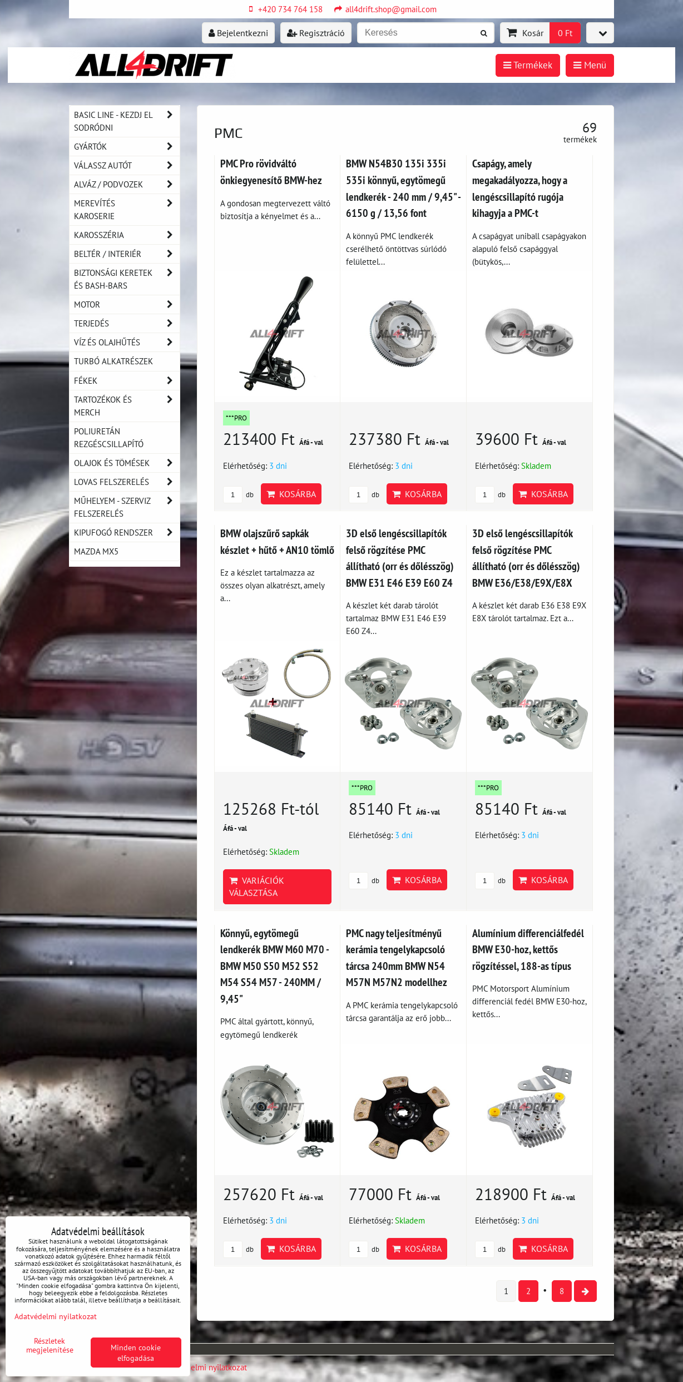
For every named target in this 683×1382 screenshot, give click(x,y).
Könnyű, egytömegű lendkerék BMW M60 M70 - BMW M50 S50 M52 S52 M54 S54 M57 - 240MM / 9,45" (274, 965)
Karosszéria (127, 235)
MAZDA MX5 (96, 551)
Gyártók (127, 146)
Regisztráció (316, 32)
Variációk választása (256, 886)
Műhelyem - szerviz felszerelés (127, 507)
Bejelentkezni (238, 32)
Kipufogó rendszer (127, 532)
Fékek (127, 380)
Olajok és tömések (127, 463)
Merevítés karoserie (127, 209)
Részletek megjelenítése (49, 1345)
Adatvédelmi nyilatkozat (204, 1367)
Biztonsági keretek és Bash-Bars (127, 279)
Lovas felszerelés (127, 482)
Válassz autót (127, 165)
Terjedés (127, 323)
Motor (127, 304)
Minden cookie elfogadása (136, 1352)
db (238, 494)
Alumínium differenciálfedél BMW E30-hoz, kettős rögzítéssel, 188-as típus (528, 949)
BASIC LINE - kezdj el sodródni (127, 121)
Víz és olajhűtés (127, 342)
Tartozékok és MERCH (127, 406)
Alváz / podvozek (127, 184)
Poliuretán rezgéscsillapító (108, 437)
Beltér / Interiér (127, 254)
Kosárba (291, 493)
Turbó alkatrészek (113, 360)
